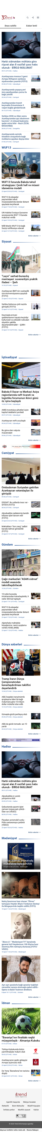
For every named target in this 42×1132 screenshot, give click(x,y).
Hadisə (6, 746)
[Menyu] (38, 17)
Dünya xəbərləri (12, 644)
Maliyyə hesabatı (29, 1102)
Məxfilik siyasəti (24, 1110)
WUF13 (6, 147)
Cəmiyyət (8, 453)
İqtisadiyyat (9, 357)
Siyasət (6, 241)
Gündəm (7, 544)
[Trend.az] (8, 17)
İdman (6, 1003)
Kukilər (36, 1110)
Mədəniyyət (9, 838)
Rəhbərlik (5, 1106)
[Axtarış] (27, 17)
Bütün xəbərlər (33, 236)
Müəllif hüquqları (34, 1106)
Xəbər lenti (31, 25)
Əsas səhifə (10, 25)
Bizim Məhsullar (18, 1106)
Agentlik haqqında (13, 1102)
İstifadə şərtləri (9, 1110)
